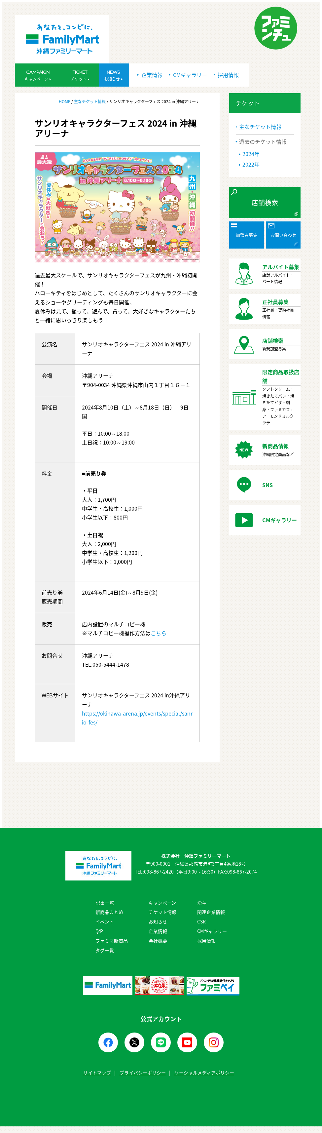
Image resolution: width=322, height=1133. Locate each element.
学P (99, 931)
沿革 (201, 902)
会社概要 (158, 940)
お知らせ (158, 921)
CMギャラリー (188, 75)
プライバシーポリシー (143, 1072)
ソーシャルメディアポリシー (204, 1072)
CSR (201, 921)
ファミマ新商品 (111, 940)
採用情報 (226, 75)
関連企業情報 (211, 912)
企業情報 (149, 75)
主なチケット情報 (90, 101)
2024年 (251, 154)
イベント (104, 921)
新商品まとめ (109, 912)
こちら (158, 633)
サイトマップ (97, 1072)
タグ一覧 (104, 950)
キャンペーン (162, 902)
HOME (65, 101)
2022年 (251, 164)
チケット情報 (162, 912)
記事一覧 (104, 902)
